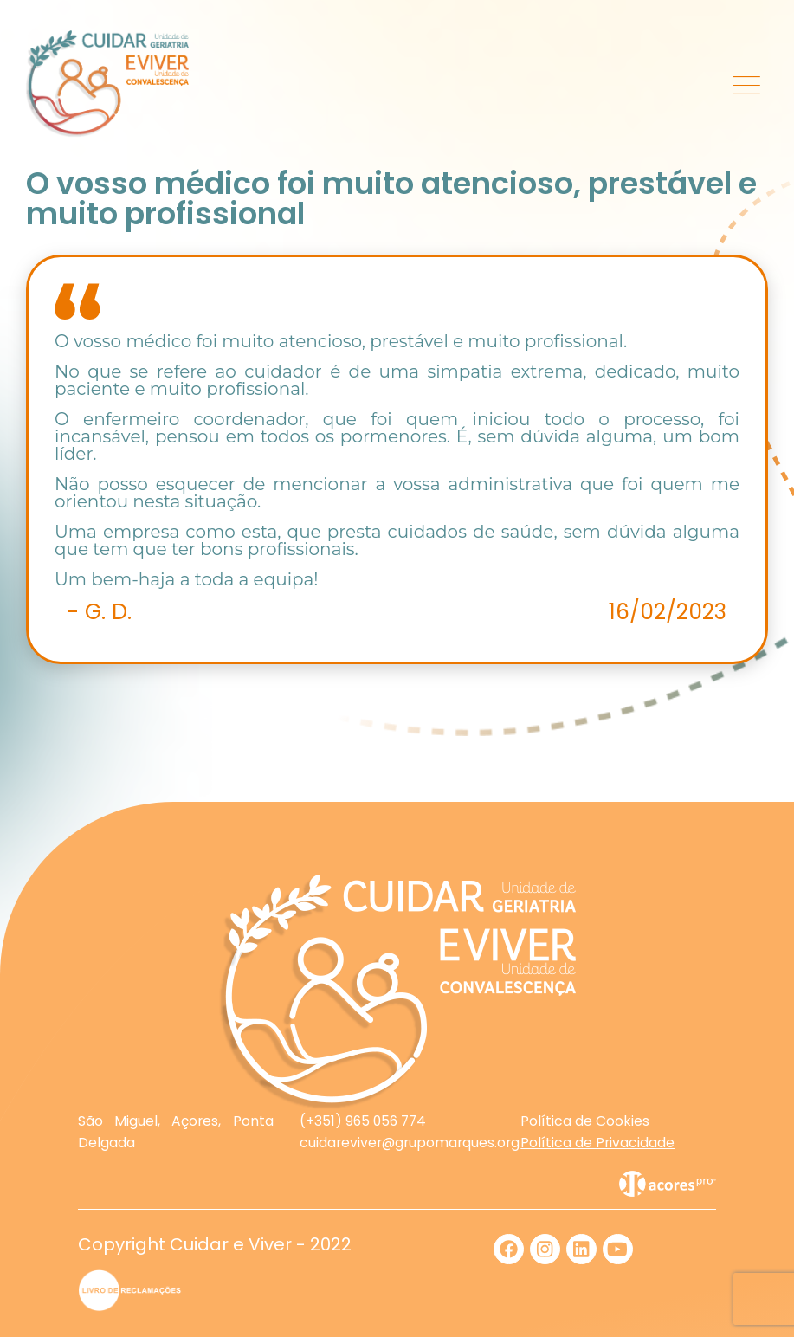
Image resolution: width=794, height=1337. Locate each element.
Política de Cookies (584, 1121)
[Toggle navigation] (747, 84)
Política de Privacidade (597, 1143)
